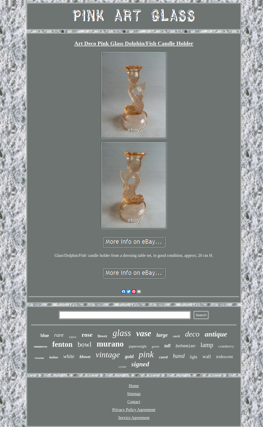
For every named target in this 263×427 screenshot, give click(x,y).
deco (192, 334)
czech (176, 336)
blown (85, 356)
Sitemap (133, 394)
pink (146, 354)
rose (87, 334)
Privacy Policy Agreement (133, 409)
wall (206, 356)
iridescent (224, 356)
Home (134, 386)
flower (102, 336)
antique (216, 334)
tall (167, 345)
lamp (207, 344)
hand (179, 356)
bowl (84, 344)
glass (121, 333)
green (155, 346)
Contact (133, 401)
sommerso (40, 346)
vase (143, 333)
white (68, 356)
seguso (73, 336)
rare (59, 335)
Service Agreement (133, 417)
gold (129, 356)
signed (140, 364)
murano (110, 343)
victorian (39, 358)
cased (163, 357)
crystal (122, 366)
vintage (108, 354)
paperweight (137, 346)
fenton (62, 344)
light (193, 357)
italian (53, 357)
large (162, 335)
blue (45, 335)
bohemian (185, 346)
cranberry (226, 346)
